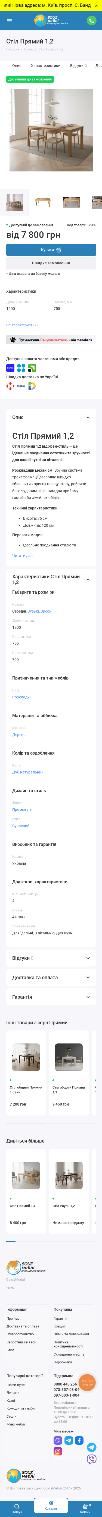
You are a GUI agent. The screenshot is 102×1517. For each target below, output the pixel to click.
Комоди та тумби (21, 1408)
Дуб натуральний (28, 772)
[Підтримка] (92, 20)
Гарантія (60, 1318)
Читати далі (22, 555)
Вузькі (33, 611)
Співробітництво (20, 1334)
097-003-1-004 (66, 1395)
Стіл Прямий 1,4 (22, 1206)
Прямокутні (22, 810)
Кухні (11, 1400)
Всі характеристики (22, 325)
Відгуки (78, 65)
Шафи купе (16, 1385)
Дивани (13, 1393)
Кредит (60, 1326)
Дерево (19, 734)
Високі (46, 611)
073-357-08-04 (66, 1389)
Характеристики (45, 65)
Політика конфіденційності (68, 1344)
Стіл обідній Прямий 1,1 (68, 1089)
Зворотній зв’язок (21, 1342)
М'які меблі (16, 1424)
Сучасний (20, 826)
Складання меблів (69, 1354)
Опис (16, 65)
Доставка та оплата (23, 1326)
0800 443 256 (65, 1384)
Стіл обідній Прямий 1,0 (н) (26, 1089)
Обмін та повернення (71, 1334)
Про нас (13, 1318)
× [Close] (96, 5)
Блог (10, 1350)
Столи (12, 1416)
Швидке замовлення (51, 263)
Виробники (63, 1362)
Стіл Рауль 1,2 (63, 1206)
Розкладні (21, 697)
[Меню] (9, 20)
